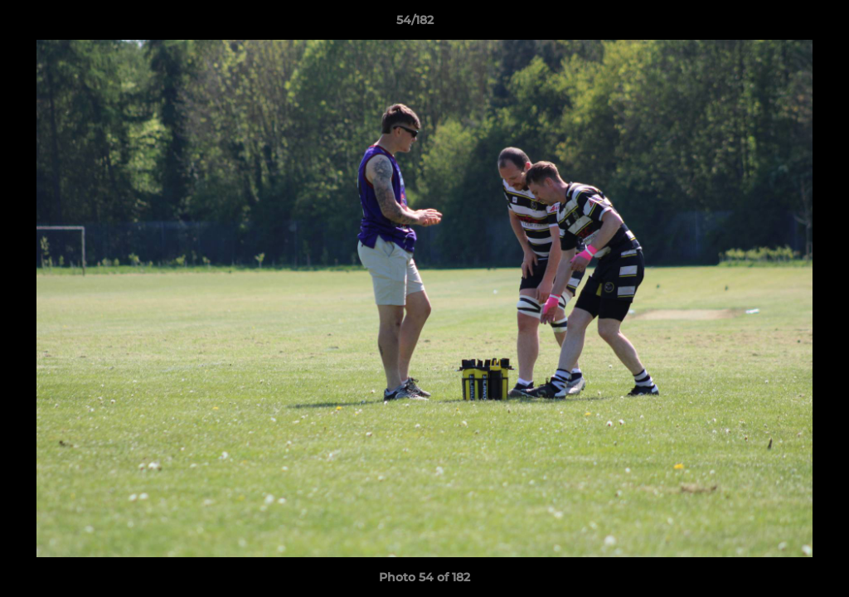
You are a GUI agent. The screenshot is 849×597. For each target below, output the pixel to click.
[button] (779, 24)
